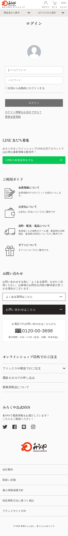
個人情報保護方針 (13, 490)
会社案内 (8, 469)
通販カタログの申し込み (19, 377)
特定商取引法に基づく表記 (18, 500)
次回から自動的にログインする (26, 88)
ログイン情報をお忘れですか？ (23, 112)
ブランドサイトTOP (14, 511)
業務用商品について (16, 387)
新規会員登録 (13, 116)
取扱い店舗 (9, 480)
